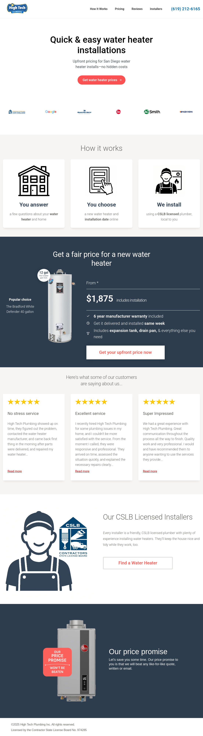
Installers (156, 9)
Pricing (119, 9)
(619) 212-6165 (185, 8)
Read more (15, 471)
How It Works (98, 9)
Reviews (137, 9)
